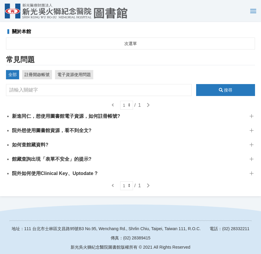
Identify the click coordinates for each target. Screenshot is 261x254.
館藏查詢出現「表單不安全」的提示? (51, 159)
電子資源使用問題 (74, 74)
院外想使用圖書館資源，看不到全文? (51, 130)
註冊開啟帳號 (37, 74)
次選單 (130, 43)
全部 (12, 74)
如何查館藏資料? (30, 144)
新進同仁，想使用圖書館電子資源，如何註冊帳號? (66, 116)
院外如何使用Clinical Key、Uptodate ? (54, 173)
